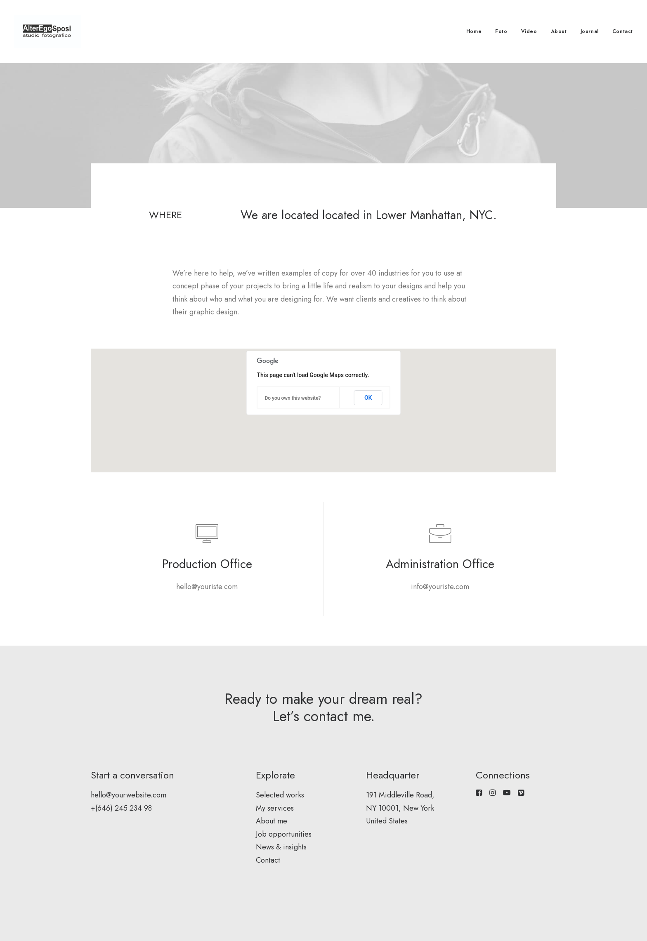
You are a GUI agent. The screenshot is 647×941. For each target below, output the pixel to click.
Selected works (280, 795)
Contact (622, 31)
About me (271, 821)
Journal (590, 31)
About (559, 31)
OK (368, 397)
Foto (501, 31)
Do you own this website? (293, 398)
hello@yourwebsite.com (128, 795)
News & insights (281, 847)
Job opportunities (284, 834)
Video (529, 31)
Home (474, 31)
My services (275, 808)
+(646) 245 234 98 (121, 808)
